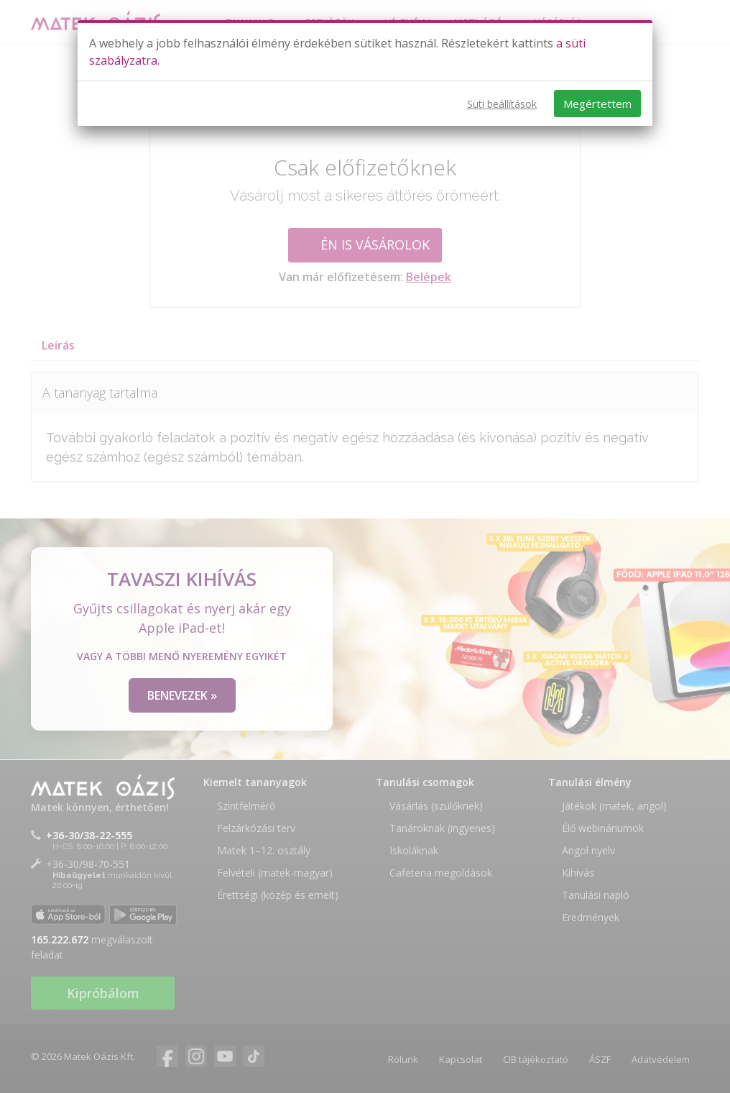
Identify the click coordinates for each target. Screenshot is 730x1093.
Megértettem (597, 103)
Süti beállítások (502, 104)
